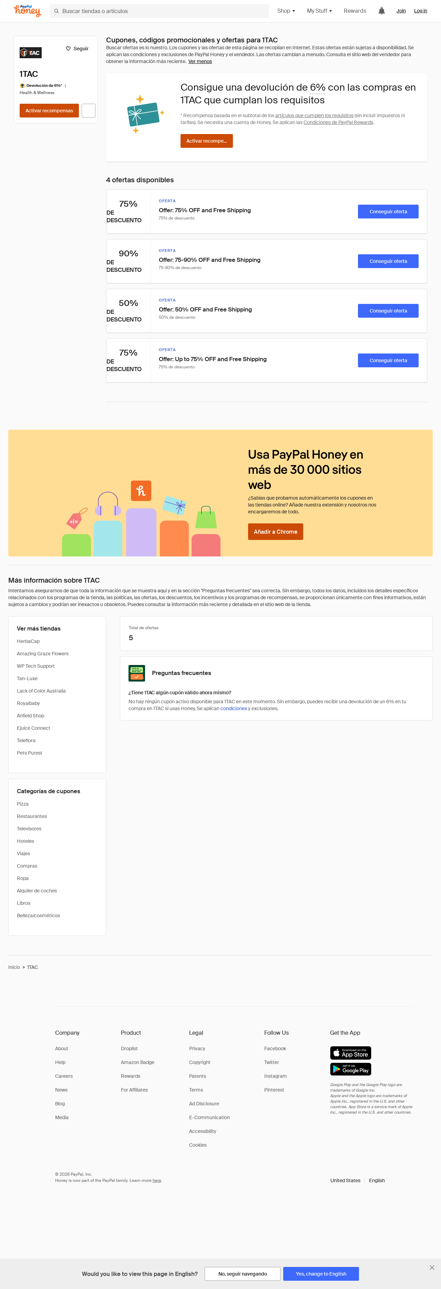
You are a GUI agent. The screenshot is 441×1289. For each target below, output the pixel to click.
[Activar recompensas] (49, 110)
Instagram (275, 1076)
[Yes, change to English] (321, 1274)
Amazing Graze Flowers (43, 654)
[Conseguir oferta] (388, 211)
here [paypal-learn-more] (157, 1180)
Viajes (23, 853)
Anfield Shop (30, 716)
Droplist (129, 1048)
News (61, 1090)
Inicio (14, 967)
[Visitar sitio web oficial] (88, 110)
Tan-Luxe (27, 678)
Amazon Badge (137, 1062)
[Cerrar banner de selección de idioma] (432, 1267)
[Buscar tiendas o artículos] (159, 11)
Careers (64, 1076)
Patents (197, 1076)
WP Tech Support (36, 666)
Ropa (23, 878)
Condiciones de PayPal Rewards (338, 122)
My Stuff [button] (320, 10)
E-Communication (209, 1117)
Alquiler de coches (37, 891)
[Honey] (27, 11)
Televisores (29, 829)
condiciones (233, 708)
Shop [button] (286, 10)
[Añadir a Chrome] (275, 531)
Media (62, 1117)
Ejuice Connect (33, 728)
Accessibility (202, 1131)
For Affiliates (134, 1090)
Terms (196, 1090)
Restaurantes (32, 816)
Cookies (198, 1145)
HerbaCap (28, 641)
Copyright (200, 1062)
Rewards (355, 10)
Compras (27, 866)
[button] (357, 1180)
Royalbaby (28, 703)
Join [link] (401, 11)
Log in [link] (420, 11)
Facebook (275, 1048)
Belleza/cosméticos (38, 915)
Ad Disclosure (204, 1104)
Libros (23, 903)
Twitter (271, 1062)
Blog (60, 1104)
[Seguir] (77, 48)
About (61, 1048)
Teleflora (26, 740)
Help (60, 1062)
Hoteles (25, 841)
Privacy (197, 1048)
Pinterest (274, 1090)
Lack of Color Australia (41, 691)
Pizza (23, 804)
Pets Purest (29, 753)
